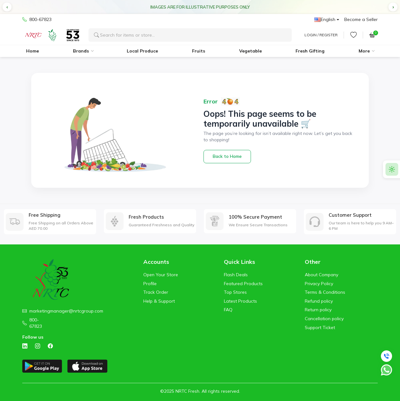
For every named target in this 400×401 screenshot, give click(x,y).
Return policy (318, 310)
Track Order (155, 292)
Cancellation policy (324, 318)
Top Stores (235, 292)
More (364, 51)
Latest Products (240, 301)
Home (32, 51)
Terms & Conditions (325, 292)
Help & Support (159, 301)
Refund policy (319, 301)
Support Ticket (320, 327)
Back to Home (227, 156)
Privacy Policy (319, 283)
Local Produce (142, 51)
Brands (81, 51)
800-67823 (37, 20)
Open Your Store (160, 275)
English (324, 19)
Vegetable (250, 51)
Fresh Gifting (310, 51)
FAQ (228, 310)
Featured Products (243, 283)
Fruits (198, 51)
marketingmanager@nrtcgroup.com (66, 311)
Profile (150, 283)
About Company (321, 275)
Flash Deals (236, 275)
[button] (7, 7)
